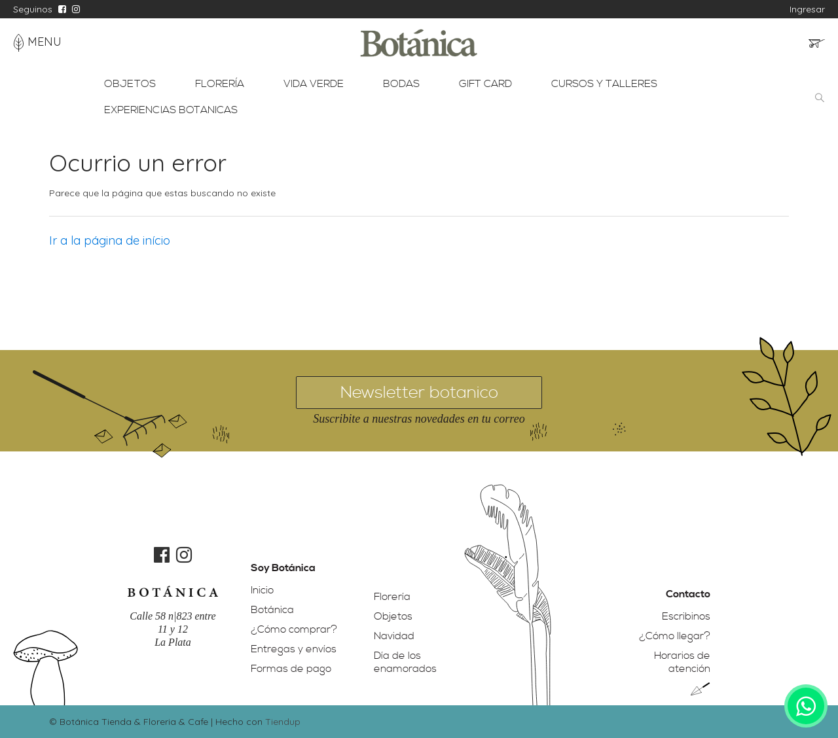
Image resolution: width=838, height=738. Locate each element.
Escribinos (686, 616)
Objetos (393, 616)
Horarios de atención (682, 662)
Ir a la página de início (109, 240)
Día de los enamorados (405, 662)
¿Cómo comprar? (294, 629)
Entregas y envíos (294, 649)
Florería (392, 596)
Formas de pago (291, 668)
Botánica (272, 609)
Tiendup (283, 722)
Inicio (262, 590)
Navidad (394, 635)
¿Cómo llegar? (674, 635)
